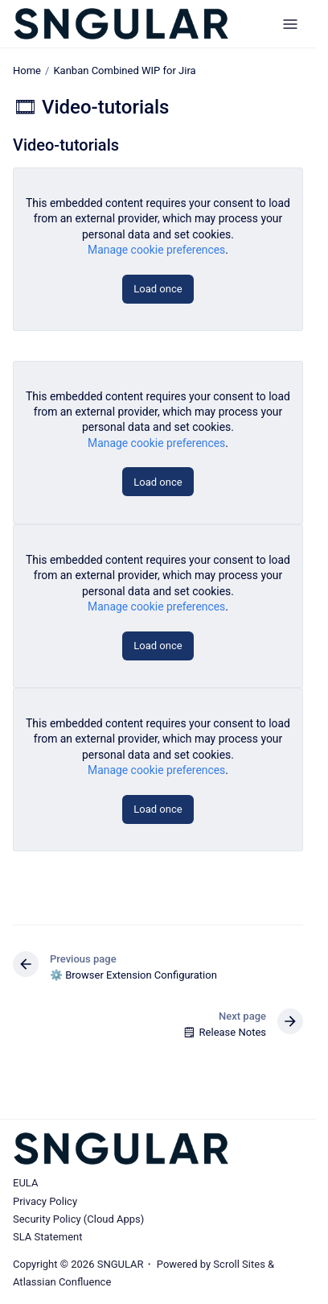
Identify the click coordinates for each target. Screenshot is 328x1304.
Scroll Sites (239, 1264)
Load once (157, 289)
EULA (25, 1183)
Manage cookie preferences (156, 249)
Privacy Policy (45, 1201)
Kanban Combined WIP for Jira (124, 70)
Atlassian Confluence (62, 1282)
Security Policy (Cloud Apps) (78, 1219)
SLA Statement (47, 1237)
